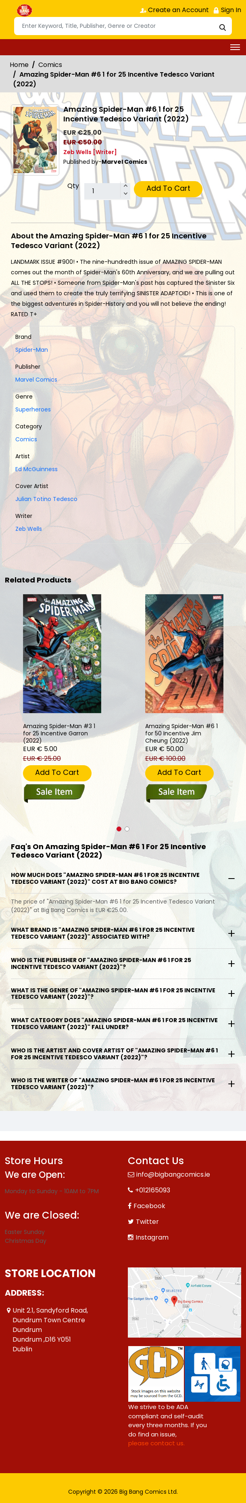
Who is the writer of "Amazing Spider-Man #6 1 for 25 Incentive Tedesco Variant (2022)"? (113, 1083)
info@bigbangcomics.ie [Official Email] (173, 1174)
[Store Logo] (25, 10)
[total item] (107, 191)
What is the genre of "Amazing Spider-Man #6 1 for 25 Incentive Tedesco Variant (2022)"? (113, 993)
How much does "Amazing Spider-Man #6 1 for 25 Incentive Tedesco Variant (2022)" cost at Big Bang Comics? (105, 878)
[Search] (123, 26)
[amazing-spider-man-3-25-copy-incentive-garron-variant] (62, 653)
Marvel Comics (36, 380)
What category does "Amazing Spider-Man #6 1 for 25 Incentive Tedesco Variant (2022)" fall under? (114, 1023)
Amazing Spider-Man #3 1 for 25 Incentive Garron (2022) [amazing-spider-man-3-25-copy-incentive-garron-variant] (59, 733)
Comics (50, 64)
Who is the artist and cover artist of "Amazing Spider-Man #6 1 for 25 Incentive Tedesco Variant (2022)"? (114, 1053)
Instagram (152, 1237)
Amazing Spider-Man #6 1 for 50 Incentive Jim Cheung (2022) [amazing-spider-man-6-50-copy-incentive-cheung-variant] (181, 733)
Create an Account (174, 10)
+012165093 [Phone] (152, 1190)
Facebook (149, 1206)
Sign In (227, 10)
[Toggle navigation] (235, 47)
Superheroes (33, 409)
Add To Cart (168, 188)
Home (19, 64)
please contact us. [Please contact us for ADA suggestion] (156, 1443)
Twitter (147, 1221)
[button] (119, 829)
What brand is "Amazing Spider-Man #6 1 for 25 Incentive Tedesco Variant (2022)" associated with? (103, 933)
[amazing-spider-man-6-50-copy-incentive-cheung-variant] (184, 653)
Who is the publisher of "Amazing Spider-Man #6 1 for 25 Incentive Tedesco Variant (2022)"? (101, 963)
